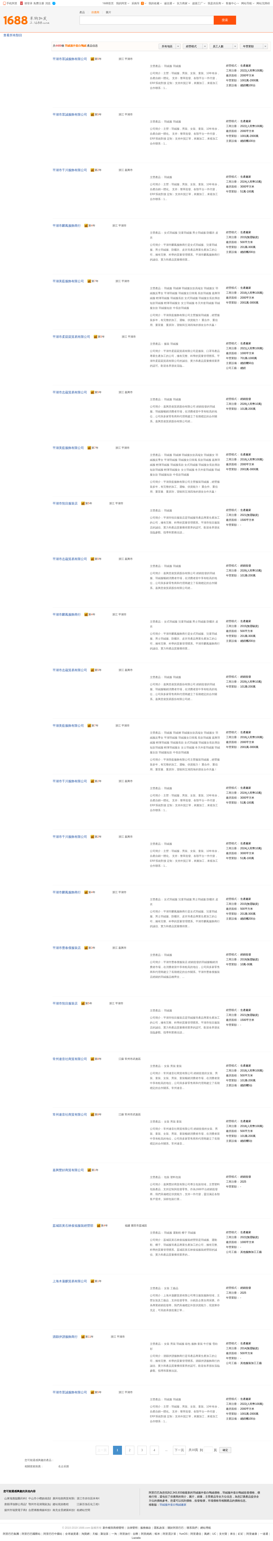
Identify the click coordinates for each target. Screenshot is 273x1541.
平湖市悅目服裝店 (65, 503)
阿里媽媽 (146, 1533)
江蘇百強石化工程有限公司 (93, 1504)
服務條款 (145, 1527)
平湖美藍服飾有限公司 (68, 281)
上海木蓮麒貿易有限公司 (70, 1281)
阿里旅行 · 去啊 (129, 1533)
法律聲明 (132, 1527)
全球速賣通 (72, 1533)
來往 (232, 1533)
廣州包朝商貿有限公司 (66, 1498)
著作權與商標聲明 (113, 1527)
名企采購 (63, 1466)
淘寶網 (85, 1533)
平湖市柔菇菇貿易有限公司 (71, 336)
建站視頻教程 (61, 1504)
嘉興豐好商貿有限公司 (68, 1170)
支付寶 (223, 1533)
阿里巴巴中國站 (52, 1533)
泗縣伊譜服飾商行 (65, 1336)
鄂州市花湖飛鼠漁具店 (41, 1504)
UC (214, 1533)
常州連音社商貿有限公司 (70, 1059)
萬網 (206, 1533)
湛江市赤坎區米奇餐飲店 (91, 1498)
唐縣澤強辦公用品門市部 (19, 1504)
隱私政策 (159, 1527)
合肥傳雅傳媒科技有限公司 (44, 1510)
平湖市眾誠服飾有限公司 (70, 59)
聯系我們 (192, 1527)
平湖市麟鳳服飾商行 (67, 225)
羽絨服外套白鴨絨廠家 (173, 1504)
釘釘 (240, 1533)
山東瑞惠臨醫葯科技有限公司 (21, 1498)
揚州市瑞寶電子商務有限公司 (21, 1510)
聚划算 (104, 1533)
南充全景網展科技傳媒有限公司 (71, 1510)
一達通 (264, 1533)
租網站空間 (83, 1510)
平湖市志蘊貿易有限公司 (70, 392)
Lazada (136, 1537)
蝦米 (157, 1533)
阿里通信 (195, 1533)
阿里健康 (251, 1533)
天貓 (95, 1533)
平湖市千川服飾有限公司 (70, 170)
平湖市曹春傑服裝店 (67, 948)
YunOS (183, 1533)
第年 (96, 59)
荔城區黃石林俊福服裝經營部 (73, 1225)
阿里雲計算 (169, 1533)
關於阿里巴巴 (176, 1527)
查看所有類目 (12, 35)
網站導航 (205, 1527)
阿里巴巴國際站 (31, 1533)
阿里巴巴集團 (11, 1533)
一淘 (114, 1533)
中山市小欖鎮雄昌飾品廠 (43, 1498)
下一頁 (179, 1450)
